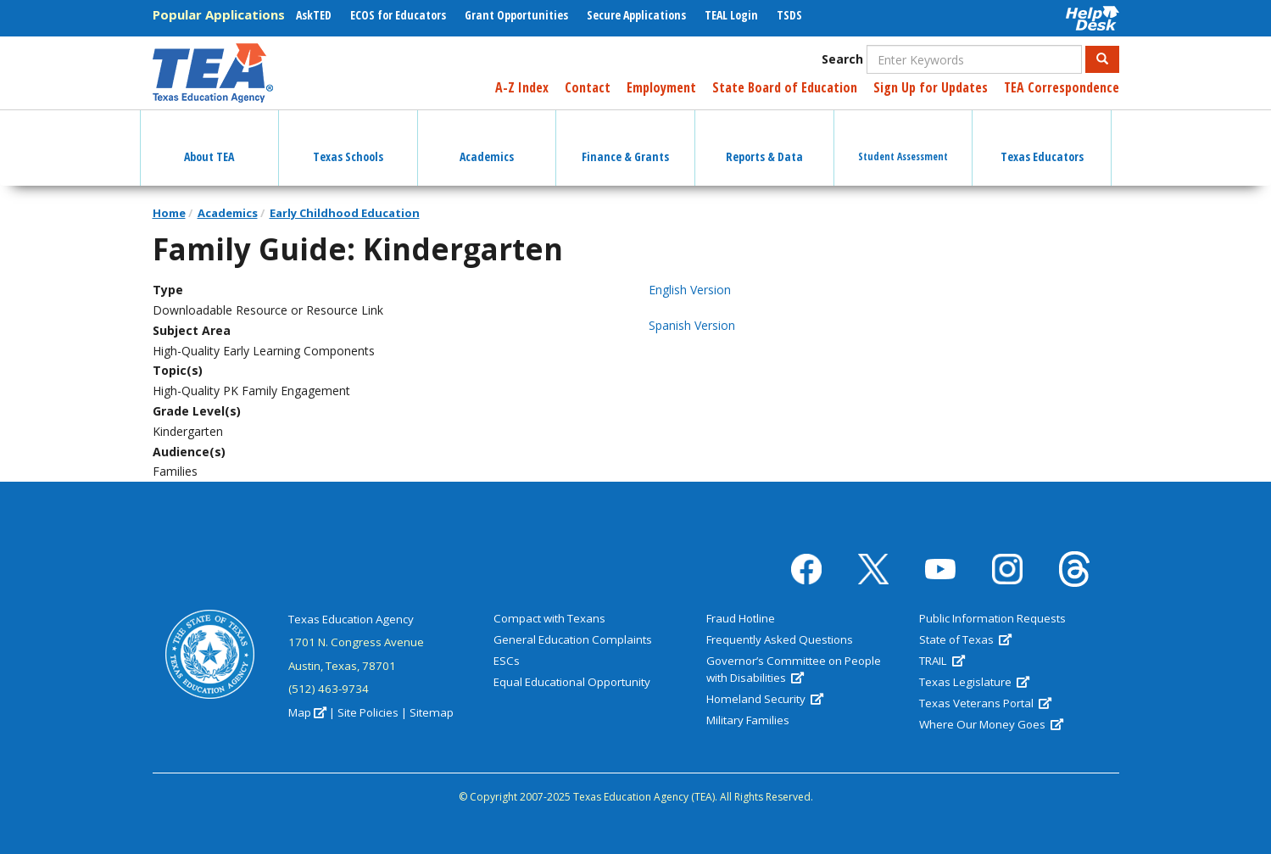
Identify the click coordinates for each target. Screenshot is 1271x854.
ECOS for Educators (398, 15)
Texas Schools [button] (348, 142)
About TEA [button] (209, 142)
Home (169, 212)
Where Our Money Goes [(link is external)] (991, 724)
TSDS (789, 15)
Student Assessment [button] (903, 141)
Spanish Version (692, 325)
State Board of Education (784, 87)
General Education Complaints (572, 639)
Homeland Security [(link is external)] (764, 698)
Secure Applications (636, 15)
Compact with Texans (549, 618)
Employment (661, 87)
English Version (690, 290)
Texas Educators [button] (1042, 142)
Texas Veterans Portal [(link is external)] (985, 703)
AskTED (314, 15)
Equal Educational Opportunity (571, 681)
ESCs (506, 660)
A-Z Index (522, 87)
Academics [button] (487, 142)
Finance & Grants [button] (625, 142)
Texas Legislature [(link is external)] (974, 681)
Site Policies (368, 712)
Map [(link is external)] (307, 712)
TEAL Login (731, 15)
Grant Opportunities (516, 15)
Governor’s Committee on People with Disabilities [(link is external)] (793, 669)
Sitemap (432, 712)
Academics (228, 212)
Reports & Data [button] (764, 142)
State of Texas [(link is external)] (965, 639)
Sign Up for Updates (930, 87)
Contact (587, 87)
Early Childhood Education (345, 212)
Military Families (747, 720)
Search (842, 59)
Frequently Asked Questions (779, 639)
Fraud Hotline (740, 618)
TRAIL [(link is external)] (942, 660)
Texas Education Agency (351, 619)
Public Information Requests (992, 618)
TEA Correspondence (1061, 87)
